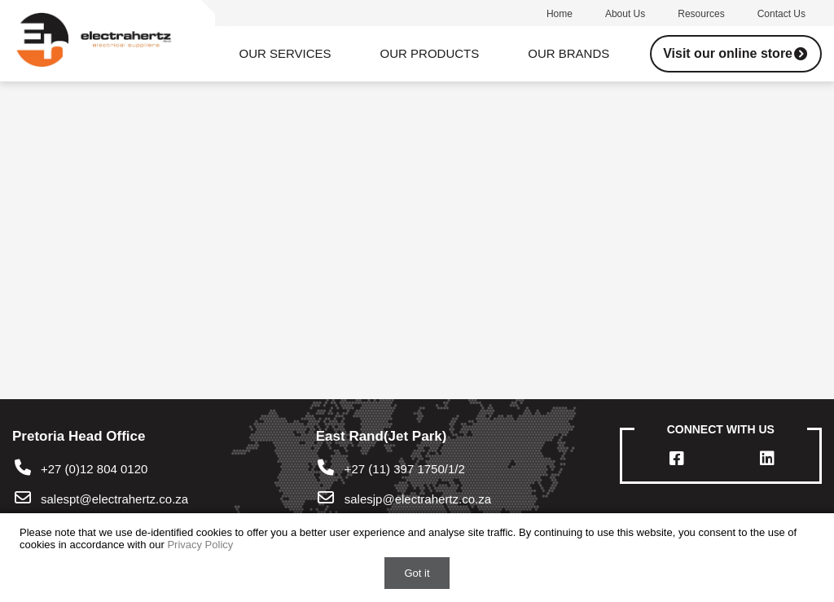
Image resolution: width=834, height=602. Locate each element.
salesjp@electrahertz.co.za (418, 499)
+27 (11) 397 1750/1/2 (390, 469)
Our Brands (568, 53)
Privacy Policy (200, 544)
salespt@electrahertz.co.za (114, 499)
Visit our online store (736, 53)
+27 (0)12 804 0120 (79, 469)
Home (559, 14)
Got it (416, 573)
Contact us (781, 14)
